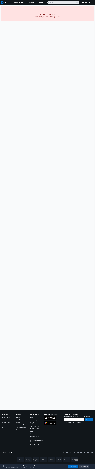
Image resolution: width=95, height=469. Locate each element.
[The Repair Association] (91, 452)
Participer (18, 422)
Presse (18, 417)
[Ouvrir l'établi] (82, 2)
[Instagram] (74, 452)
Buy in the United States (78, 57)
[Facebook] (67, 452)
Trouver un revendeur (21, 427)
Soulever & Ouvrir (17, 10)
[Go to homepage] (6, 2)
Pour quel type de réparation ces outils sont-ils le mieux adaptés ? (63, 324)
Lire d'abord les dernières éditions (73, 422)
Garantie (32, 431)
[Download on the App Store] (50, 418)
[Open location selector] (86, 2)
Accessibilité (33, 417)
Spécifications (78, 150)
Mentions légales (34, 420)
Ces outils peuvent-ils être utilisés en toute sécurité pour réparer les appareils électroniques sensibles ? (63, 330)
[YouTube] (77, 452)
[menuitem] (19, 2)
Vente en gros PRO (20, 424)
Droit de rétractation (35, 429)
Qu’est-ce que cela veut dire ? (79, 144)
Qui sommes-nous (6, 417)
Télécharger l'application (50, 414)
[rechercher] (63, 2)
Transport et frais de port (36, 433)
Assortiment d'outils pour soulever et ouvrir (34, 10)
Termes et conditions (35, 426)
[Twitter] (70, 452)
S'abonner (88, 419)
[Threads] (88, 452)
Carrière (4, 424)
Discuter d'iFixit (6, 422)
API (3, 427)
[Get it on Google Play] (50, 423)
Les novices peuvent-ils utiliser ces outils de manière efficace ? (63, 337)
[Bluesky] (84, 452)
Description (78, 84)
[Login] (93, 2)
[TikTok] (63, 452)
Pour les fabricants (20, 429)
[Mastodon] (81, 452)
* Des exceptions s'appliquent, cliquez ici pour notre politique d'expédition (51, 464)
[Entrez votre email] (74, 419)
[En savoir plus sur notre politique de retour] (80, 78)
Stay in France (77, 60)
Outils (9, 10)
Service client (5, 420)
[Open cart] (89, 2)
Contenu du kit (78, 165)
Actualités (18, 420)
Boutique (4, 10)
